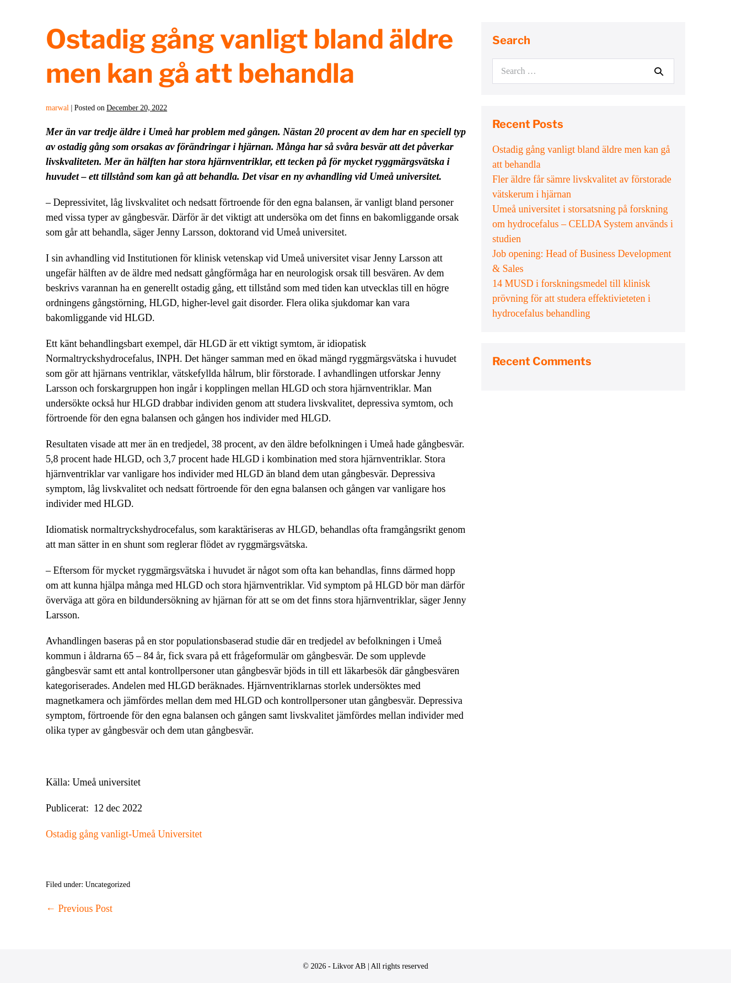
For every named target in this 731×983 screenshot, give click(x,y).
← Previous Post (79, 908)
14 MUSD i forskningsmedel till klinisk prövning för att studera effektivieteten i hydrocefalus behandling (571, 298)
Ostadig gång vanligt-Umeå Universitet (124, 834)
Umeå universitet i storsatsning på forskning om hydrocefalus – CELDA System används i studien (582, 224)
